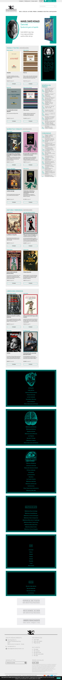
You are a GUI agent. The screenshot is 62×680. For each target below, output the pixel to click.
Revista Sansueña (31, 590)
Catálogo (24, 11)
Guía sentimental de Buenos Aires (12, 272)
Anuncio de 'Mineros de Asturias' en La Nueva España (49, 98)
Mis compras (37, 650)
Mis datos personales (38, 654)
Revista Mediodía (31, 588)
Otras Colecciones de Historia (31, 442)
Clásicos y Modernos (31, 463)
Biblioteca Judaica (31, 440)
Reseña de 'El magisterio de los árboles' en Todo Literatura (49, 103)
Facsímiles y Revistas (31, 399)
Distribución (27, 1)
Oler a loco (26, 110)
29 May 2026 (43, 153)
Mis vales (36, 655)
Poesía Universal (31, 394)
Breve (31, 552)
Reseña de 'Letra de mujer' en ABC (49, 107)
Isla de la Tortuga (31, 438)
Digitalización (52, 11)
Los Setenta (31, 593)
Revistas (31, 582)
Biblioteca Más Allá (31, 490)
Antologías (31, 388)
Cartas (8, 353)
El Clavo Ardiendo (31, 470)
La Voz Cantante (31, 397)
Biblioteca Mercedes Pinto (31, 524)
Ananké (9, 72)
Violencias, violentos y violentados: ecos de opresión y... (28, 192)
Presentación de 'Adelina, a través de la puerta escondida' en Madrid (50, 145)
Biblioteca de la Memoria (31, 433)
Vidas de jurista (27, 272)
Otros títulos (31, 565)
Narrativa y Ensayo (14, 129)
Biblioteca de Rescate (31, 483)
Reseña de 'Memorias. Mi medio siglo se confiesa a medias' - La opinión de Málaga (50, 123)
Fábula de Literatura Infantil (31, 467)
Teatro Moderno (31, 401)
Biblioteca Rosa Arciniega (31, 511)
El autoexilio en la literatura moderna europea (30, 154)
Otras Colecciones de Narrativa (31, 488)
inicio (20, 11)
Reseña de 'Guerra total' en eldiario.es (49, 111)
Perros (25, 72)
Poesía (31, 556)
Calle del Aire (31, 390)
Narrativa (31, 476)
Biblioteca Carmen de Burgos (31, 515)
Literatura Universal (31, 465)
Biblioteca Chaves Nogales (31, 529)
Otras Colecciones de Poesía (31, 403)
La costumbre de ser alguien (12, 110)
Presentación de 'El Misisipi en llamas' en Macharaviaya (50, 162)
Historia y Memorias (14, 210)
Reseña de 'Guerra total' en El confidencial (49, 95)
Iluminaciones (31, 486)
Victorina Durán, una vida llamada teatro (29, 353)
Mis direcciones (37, 652)
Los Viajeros (31, 436)
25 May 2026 (43, 118)
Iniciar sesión (34, 1)
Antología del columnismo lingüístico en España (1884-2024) (14, 155)
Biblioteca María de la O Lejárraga (31, 520)
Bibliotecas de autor (31, 507)
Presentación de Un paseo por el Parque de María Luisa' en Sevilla (49, 140)
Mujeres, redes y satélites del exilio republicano (49, 136)
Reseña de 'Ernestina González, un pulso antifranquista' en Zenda (49, 118)
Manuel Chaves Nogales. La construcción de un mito (30, 235)
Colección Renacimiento (31, 392)
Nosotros (46, 11)
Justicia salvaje (10, 191)
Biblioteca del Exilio (31, 481)
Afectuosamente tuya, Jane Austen (30, 316)
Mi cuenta (36, 649)
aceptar (58, 678)
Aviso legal (36, 639)
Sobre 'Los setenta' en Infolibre (50, 114)
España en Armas (31, 431)
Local (31, 563)
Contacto (21, 1)
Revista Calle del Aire (31, 586)
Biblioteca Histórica (31, 429)
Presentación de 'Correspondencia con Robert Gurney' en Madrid (49, 149)
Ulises (31, 545)
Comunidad (40, 11)
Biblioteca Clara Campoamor (31, 517)
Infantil (31, 558)
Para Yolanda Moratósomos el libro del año (50, 153)
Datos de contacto (38, 641)
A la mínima (31, 472)
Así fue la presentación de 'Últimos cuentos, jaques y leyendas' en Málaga (50, 128)
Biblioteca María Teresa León (31, 522)
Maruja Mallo (48, 59)
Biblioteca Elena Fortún (31, 526)
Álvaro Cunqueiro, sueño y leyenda (13, 316)
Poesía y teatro (13, 48)
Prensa (35, 11)
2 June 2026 (43, 136)
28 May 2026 (43, 90)
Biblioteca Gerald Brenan (31, 513)
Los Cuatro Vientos (31, 479)
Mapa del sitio (37, 642)
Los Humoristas (31, 474)
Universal (31, 549)
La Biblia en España (12, 234)
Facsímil (31, 561)
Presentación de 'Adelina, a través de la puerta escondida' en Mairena (50, 172)
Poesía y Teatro (31, 381)
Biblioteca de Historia (31, 426)
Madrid (31, 554)
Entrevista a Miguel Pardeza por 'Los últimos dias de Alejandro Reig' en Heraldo (49, 90)
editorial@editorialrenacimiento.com (15, 648)
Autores (30, 11)
